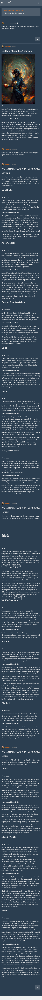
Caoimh (7, 23)
